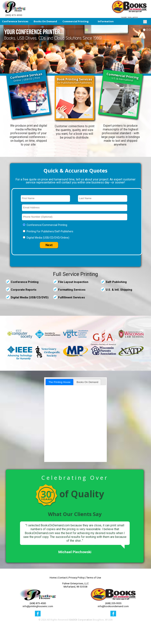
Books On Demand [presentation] (87, 382)
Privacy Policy (76, 577)
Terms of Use (93, 577)
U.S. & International (122, 77)
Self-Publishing (116, 282)
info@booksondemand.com (113, 606)
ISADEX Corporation (80, 619)
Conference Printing (25, 282)
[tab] (59, 382)
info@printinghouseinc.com (38, 606)
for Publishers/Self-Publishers (74, 80)
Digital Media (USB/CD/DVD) (30, 297)
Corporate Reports (23, 289)
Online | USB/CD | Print (26, 77)
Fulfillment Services (71, 297)
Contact (62, 577)
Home (53, 577)
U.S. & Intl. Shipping (119, 289)
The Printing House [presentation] (59, 382)
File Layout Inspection (73, 282)
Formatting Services (72, 289)
